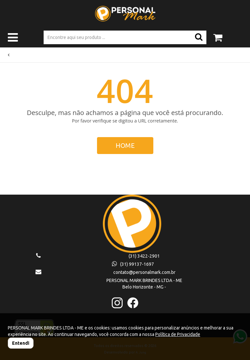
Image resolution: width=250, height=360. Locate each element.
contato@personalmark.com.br (144, 272)
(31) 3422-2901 (144, 256)
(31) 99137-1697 (133, 264)
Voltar (15, 55)
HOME (125, 145)
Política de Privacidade (177, 334)
